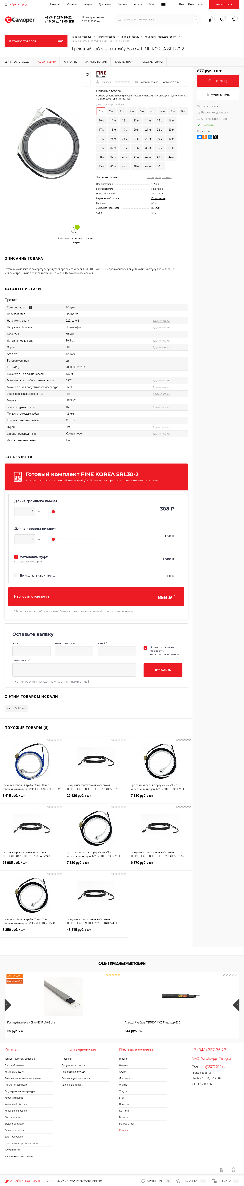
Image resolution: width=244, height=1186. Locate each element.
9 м (183, 111)
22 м (159, 129)
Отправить (163, 670)
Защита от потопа (15, 1130)
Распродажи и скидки (74, 1071)
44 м (171, 157)
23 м (171, 129)
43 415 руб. (96, 932)
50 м (159, 166)
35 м (148, 148)
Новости (124, 1104)
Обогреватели (12, 1117)
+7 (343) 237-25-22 (56, 1180)
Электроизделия (14, 1136)
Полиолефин (158, 198)
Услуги (138, 4)
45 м (101, 166)
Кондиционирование (16, 1110)
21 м (148, 129)
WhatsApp (209, 1059)
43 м (159, 157)
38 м (101, 157)
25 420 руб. (96, 798)
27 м (136, 138)
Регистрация (196, 4)
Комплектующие (14, 1071)
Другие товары (161, 320)
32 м (113, 148)
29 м (159, 138)
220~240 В (157, 193)
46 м (113, 166)
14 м (148, 120)
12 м (125, 120)
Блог (152, 4)
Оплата (122, 4)
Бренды (123, 1117)
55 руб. (15, 1031)
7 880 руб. (160, 798)
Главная (55, 4)
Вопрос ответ (126, 1123)
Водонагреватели (14, 1123)
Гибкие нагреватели (16, 1084)
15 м (159, 120)
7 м (163, 111)
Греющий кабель (14, 1065)
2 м (111, 111)
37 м (171, 148)
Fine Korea (157, 188)
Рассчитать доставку (212, 112)
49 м (148, 166)
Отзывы (72, 4)
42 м (148, 157)
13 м (136, 120)
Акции (88, 4)
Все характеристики (159, 177)
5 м (142, 111)
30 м (171, 138)
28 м (148, 138)
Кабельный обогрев (16, 1104)
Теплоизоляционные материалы (23, 1078)
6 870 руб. (160, 865)
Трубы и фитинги (14, 1149)
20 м (136, 129)
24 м (101, 138)
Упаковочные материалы (19, 1156)
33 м (125, 148)
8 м (173, 111)
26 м (125, 138)
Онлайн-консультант (212, 118)
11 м (113, 120)
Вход (182, 4)
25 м (113, 138)
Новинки (66, 1058)
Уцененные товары (72, 1084)
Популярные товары (73, 1065)
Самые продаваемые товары (122, 963)
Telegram (226, 1059)
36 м (159, 148)
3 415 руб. (32, 798)
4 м (132, 111)
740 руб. (134, 1031)
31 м (101, 148)
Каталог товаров (36, 41)
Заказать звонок (224, 4)
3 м (122, 111)
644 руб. (75, 1031)
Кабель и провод (14, 1097)
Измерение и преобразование (22, 1143)
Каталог (123, 1130)
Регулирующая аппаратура (20, 1091)
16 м (171, 120)
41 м (136, 157)
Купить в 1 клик (218, 94)
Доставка (105, 4)
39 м (113, 157)
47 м (125, 166)
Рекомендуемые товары (76, 1078)
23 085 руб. (32, 865)
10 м (101, 120)
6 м (152, 111)
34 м (136, 148)
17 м (101, 129)
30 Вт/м (155, 207)
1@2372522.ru (214, 1067)
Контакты (124, 1110)
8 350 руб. (32, 932)
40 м (125, 157)
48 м (136, 166)
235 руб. (192, 1031)
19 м (125, 129)
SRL (153, 212)
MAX (195, 1059)
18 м (113, 129)
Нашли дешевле (209, 106)
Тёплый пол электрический (20, 1058)
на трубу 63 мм (16, 708)
